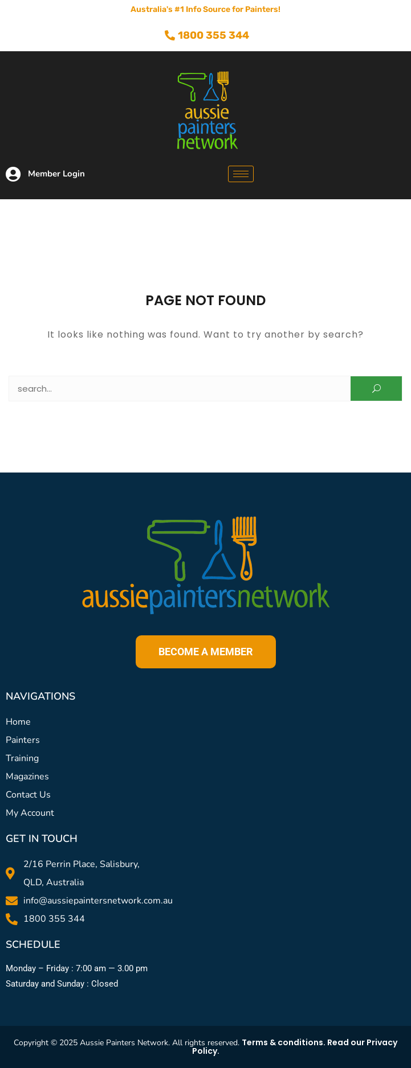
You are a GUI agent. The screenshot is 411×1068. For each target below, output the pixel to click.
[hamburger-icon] (241, 174)
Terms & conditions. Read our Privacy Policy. (295, 1047)
